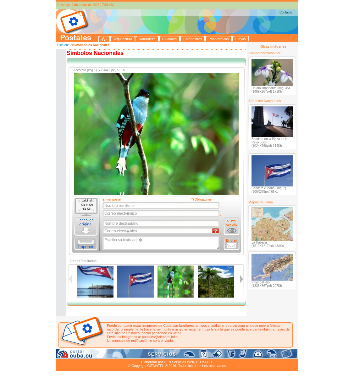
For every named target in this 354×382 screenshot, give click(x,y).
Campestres (134, 355)
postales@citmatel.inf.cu (160, 337)
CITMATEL (204, 362)
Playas (174, 355)
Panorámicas (157, 355)
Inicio (73, 45)
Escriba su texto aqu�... (161, 243)
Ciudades (115, 355)
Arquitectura (75, 355)
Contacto (285, 12)
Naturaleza (96, 355)
